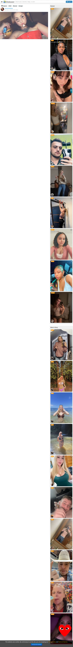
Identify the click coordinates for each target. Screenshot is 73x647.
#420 (10, 6)
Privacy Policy (52, 642)
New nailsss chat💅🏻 (55, 231)
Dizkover (9, 2)
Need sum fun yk (54, 168)
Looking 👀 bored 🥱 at (55, 42)
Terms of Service (62, 642)
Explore (4, 6)
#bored (15, 6)
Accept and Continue (36, 644)
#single (21, 6)
